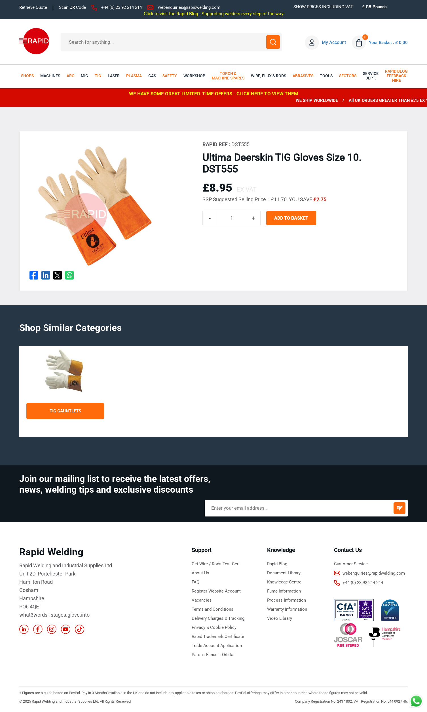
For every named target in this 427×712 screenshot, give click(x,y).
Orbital (228, 654)
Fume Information (284, 591)
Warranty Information (287, 609)
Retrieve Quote (33, 7)
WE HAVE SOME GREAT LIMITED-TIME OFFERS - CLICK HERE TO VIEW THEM (213, 93)
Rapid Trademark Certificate (218, 636)
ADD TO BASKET (293, 219)
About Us (200, 573)
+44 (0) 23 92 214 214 (121, 7)
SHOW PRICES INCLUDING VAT (323, 6)
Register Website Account (216, 591)
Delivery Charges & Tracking (218, 618)
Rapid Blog (277, 563)
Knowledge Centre (284, 582)
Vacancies (202, 600)
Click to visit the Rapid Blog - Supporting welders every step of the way (213, 13)
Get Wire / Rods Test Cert (216, 563)
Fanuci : (214, 654)
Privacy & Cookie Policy (214, 627)
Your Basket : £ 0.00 (387, 42)
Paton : (199, 654)
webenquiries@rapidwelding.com (189, 7)
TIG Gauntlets (65, 411)
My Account (332, 42)
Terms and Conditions (212, 609)
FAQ (195, 582)
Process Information (286, 600)
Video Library (279, 618)
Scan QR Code (72, 7)
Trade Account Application (217, 645)
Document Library (284, 573)
